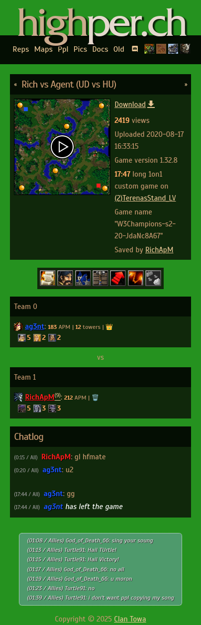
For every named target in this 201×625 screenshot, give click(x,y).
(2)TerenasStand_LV (145, 198)
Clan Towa (130, 619)
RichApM (159, 249)
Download (135, 104)
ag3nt (34, 326)
